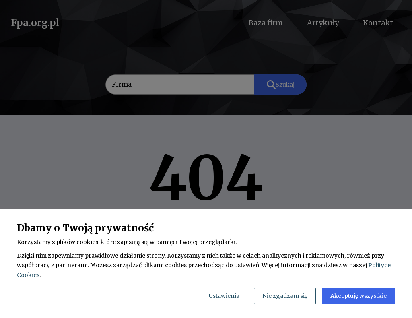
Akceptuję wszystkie (358, 295)
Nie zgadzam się (284, 295)
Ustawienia (224, 295)
